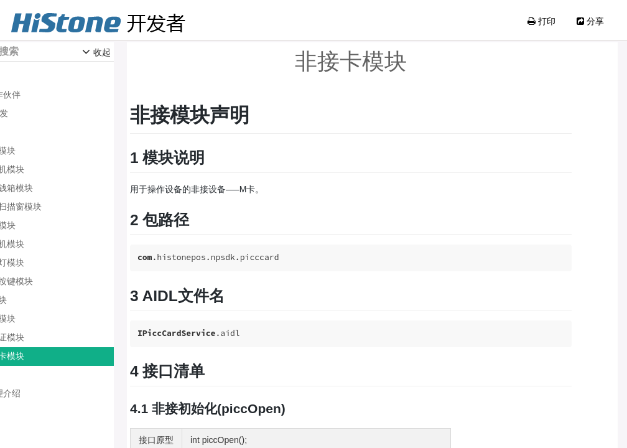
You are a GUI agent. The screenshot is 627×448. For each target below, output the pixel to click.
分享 (590, 21)
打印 (541, 21)
